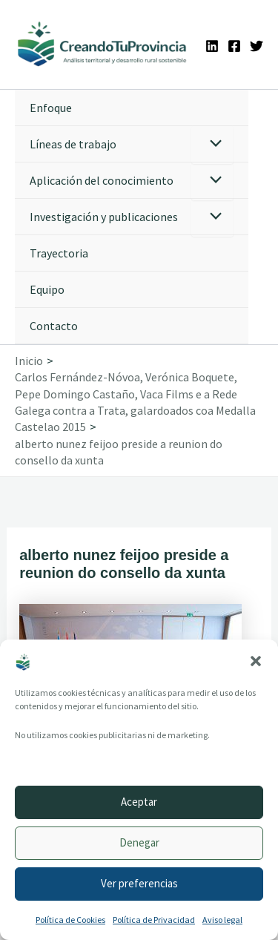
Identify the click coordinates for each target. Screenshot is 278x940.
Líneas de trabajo (73, 144)
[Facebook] (234, 46)
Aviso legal (222, 919)
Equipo (47, 289)
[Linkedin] (212, 46)
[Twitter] (256, 46)
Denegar (139, 842)
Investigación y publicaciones (104, 216)
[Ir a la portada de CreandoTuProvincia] (103, 44)
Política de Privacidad (154, 919)
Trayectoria (59, 253)
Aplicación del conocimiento (101, 180)
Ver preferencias (139, 883)
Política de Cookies (70, 919)
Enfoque (51, 107)
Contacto (54, 325)
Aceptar (139, 802)
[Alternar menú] (212, 145)
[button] (255, 661)
